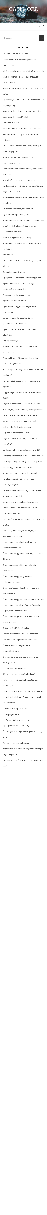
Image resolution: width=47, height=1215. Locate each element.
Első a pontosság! (10, 340)
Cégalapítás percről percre (14, 272)
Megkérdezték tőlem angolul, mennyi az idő (21, 450)
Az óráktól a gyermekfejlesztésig (17, 237)
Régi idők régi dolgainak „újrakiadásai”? (19, 674)
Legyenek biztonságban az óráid (16, 432)
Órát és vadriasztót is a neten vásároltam (21, 633)
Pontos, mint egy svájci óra (14, 668)
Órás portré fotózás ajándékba (16, 628)
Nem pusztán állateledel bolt (15, 496)
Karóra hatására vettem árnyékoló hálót (20, 415)
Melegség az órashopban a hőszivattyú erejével (23, 455)
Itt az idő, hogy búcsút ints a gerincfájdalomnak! (23, 409)
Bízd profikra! (8, 254)
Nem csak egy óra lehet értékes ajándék (20, 473)
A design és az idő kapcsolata (15, 53)
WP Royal (33, 1210)
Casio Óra (23, 9)
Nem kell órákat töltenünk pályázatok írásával (22, 490)
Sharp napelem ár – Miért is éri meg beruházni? (23, 691)
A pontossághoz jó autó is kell (15, 117)
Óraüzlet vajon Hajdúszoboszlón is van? (20, 639)
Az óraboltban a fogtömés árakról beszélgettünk (23, 220)
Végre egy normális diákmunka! (16, 743)
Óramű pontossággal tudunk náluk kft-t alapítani (23, 599)
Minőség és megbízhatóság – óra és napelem (22, 461)
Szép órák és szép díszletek (15, 708)
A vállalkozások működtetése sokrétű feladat (22, 128)
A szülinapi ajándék (11, 122)
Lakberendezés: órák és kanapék (17, 427)
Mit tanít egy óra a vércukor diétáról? (18, 467)
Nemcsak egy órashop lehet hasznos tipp (20, 502)
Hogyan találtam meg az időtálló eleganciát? (21, 403)
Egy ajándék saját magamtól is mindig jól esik (22, 277)
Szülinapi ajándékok (11, 714)
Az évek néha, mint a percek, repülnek (19, 180)
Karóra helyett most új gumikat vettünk (19, 421)
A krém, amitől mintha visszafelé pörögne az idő (23, 71)
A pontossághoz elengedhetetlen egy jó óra (22, 111)
